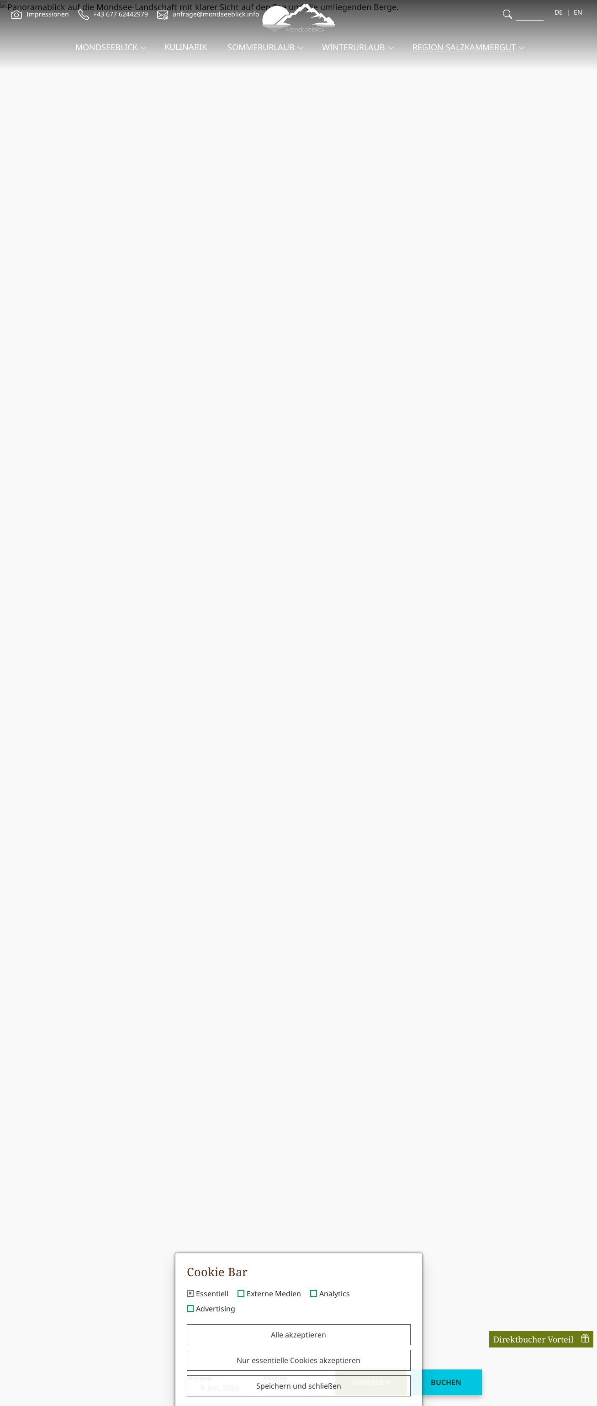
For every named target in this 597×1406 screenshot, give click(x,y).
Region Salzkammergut (464, 39)
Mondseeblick (106, 39)
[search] (507, 14)
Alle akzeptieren (298, 1335)
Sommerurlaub (261, 39)
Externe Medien (274, 1294)
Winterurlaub (353, 39)
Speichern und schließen (298, 1386)
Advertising (215, 1309)
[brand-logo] (298, 15)
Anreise (165, 1387)
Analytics (334, 1294)
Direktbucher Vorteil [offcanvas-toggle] (541, 1339)
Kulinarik (185, 39)
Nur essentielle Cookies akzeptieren (298, 1360)
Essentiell (212, 1294)
